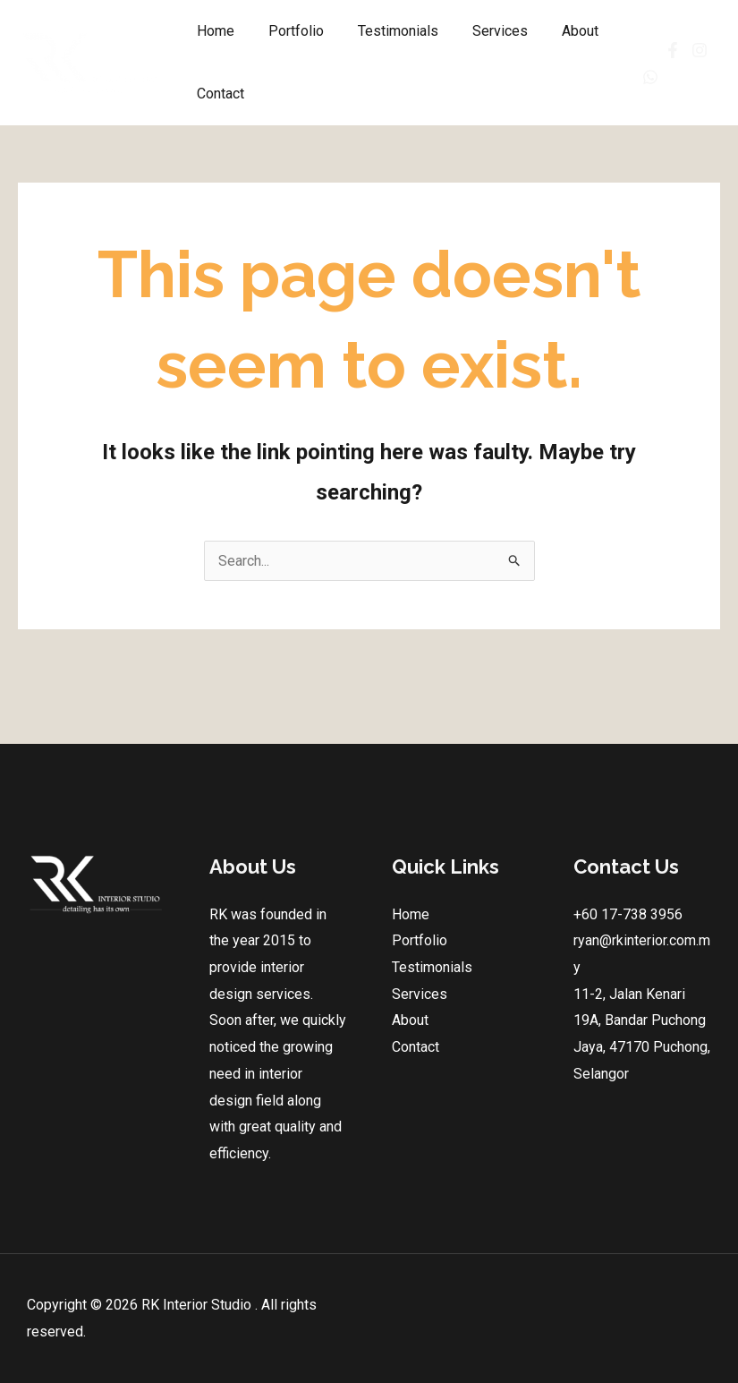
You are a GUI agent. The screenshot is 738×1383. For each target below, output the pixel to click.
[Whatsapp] (646, 77)
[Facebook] (654, 50)
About (556, 30)
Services (481, 30)
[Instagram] (695, 50)
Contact (218, 93)
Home (213, 30)
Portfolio (288, 30)
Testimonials (384, 30)
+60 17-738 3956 (628, 914)
